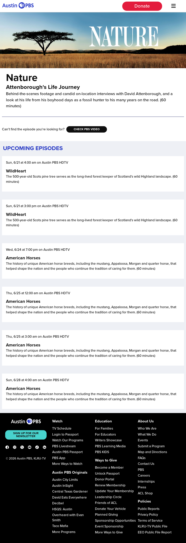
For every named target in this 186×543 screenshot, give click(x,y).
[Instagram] (15, 448)
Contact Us (146, 464)
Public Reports (149, 509)
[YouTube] (29, 448)
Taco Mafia (60, 526)
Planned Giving (106, 515)
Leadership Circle (108, 497)
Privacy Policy (148, 515)
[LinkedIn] (44, 448)
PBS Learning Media (110, 446)
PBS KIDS (102, 452)
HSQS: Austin (62, 509)
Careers (144, 475)
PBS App (58, 458)
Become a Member (109, 467)
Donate (142, 6)
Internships (146, 481)
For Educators (105, 434)
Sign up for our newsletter (26, 434)
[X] (22, 448)
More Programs (63, 532)
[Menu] (173, 6)
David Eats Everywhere (69, 497)
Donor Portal (104, 479)
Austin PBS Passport (67, 452)
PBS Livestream (64, 446)
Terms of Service (150, 520)
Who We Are (147, 428)
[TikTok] (37, 448)
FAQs (142, 458)
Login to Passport (65, 434)
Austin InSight (62, 486)
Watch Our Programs (67, 440)
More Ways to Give (109, 532)
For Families (104, 428)
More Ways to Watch (67, 464)
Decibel (58, 503)
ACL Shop (145, 493)
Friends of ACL (106, 503)
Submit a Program (151, 446)
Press (142, 487)
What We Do (147, 434)
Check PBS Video (87, 129)
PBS (141, 470)
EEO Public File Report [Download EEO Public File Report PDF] (154, 532)
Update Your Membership (114, 491)
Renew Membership (110, 485)
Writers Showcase (108, 440)
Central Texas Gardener (70, 491)
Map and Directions (152, 452)
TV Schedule (61, 428)
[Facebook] (7, 448)
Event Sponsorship (109, 526)
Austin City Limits (65, 480)
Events (143, 440)
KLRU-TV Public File (152, 526)
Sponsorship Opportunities (115, 520)
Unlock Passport (107, 473)
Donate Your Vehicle (110, 509)
